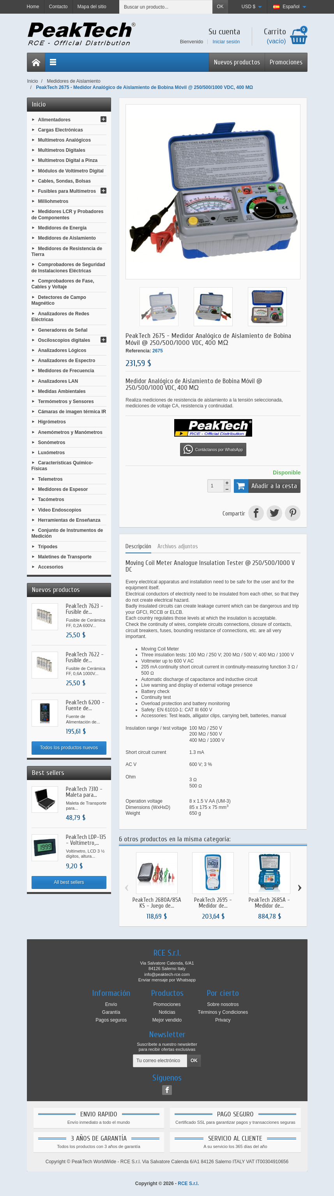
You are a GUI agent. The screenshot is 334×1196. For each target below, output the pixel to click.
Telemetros (50, 479)
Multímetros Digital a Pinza (68, 160)
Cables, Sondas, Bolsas (64, 180)
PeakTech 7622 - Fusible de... (85, 657)
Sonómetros (51, 442)
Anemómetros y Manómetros (70, 432)
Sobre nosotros (223, 1004)
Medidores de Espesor (63, 489)
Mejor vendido (167, 1020)
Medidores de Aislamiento (67, 238)
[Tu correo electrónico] (160, 1061)
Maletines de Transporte (65, 557)
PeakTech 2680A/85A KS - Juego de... (157, 903)
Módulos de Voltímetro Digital (71, 170)
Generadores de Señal (63, 329)
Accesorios (51, 567)
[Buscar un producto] (166, 7)
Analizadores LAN (58, 381)
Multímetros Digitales (61, 150)
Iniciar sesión (226, 41)
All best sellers (69, 882)
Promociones (286, 62)
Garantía (111, 1012)
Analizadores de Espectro (66, 360)
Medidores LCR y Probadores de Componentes (68, 214)
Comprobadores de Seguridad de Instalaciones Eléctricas (68, 268)
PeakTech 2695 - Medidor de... (213, 903)
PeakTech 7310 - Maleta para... (84, 792)
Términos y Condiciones (223, 1012)
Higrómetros (52, 422)
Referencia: (138, 351)
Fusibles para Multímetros (67, 191)
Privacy (222, 1020)
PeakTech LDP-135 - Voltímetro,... (86, 840)
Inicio (39, 104)
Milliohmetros (53, 201)
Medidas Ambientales (62, 391)
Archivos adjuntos (177, 546)
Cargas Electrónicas (60, 129)
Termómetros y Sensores (66, 401)
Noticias (167, 1012)
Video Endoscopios (59, 509)
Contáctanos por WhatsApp (213, 449)
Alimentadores (54, 119)
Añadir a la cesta (265, 485)
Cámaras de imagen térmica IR (72, 411)
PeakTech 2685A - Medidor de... (269, 903)
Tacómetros (51, 499)
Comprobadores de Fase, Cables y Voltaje (63, 284)
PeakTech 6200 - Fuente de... (85, 705)
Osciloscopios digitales (64, 340)
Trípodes (48, 546)
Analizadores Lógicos (62, 350)
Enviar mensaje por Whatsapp (167, 979)
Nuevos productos (237, 62)
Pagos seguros (111, 1020)
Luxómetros (51, 452)
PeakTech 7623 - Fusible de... (84, 609)
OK (220, 6)
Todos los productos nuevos (69, 747)
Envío (111, 1004)
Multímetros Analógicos (64, 140)
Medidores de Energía (62, 228)
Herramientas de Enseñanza (69, 519)
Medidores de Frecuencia (66, 370)
